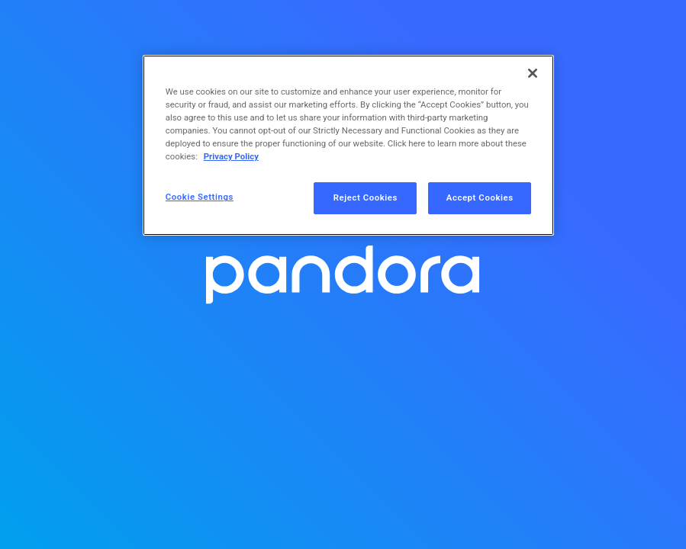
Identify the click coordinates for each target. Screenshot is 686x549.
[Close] (532, 73)
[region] (348, 145)
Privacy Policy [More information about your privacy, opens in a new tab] (231, 156)
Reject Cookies (365, 197)
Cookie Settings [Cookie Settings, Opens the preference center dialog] (199, 196)
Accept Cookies (480, 197)
